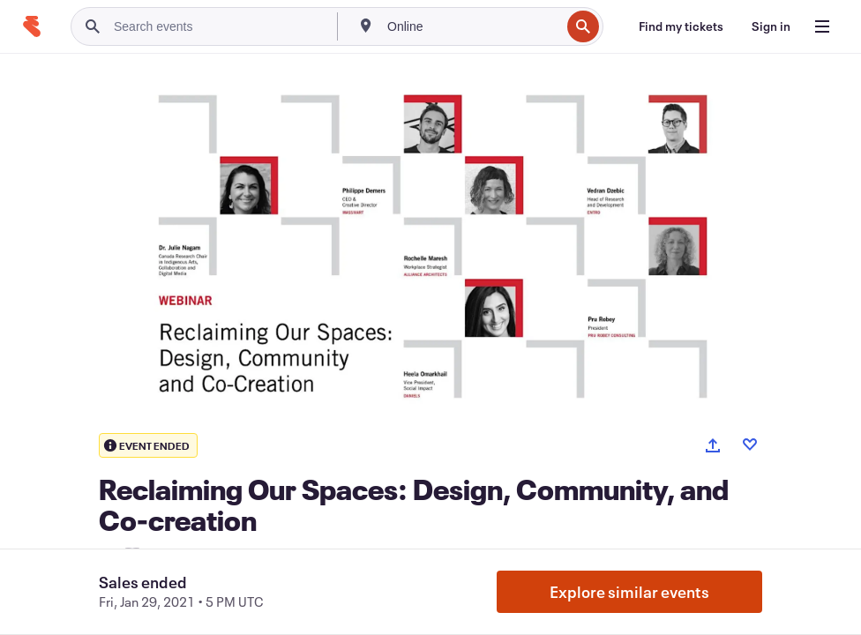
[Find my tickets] (681, 26)
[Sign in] (771, 26)
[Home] (31, 26)
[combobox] (472, 26)
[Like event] (749, 444)
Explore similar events (629, 591)
